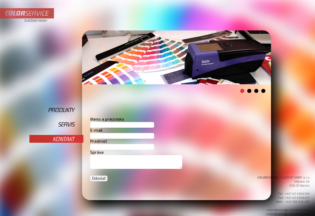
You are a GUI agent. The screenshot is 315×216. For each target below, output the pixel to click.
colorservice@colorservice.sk (288, 210)
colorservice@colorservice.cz (288, 214)
